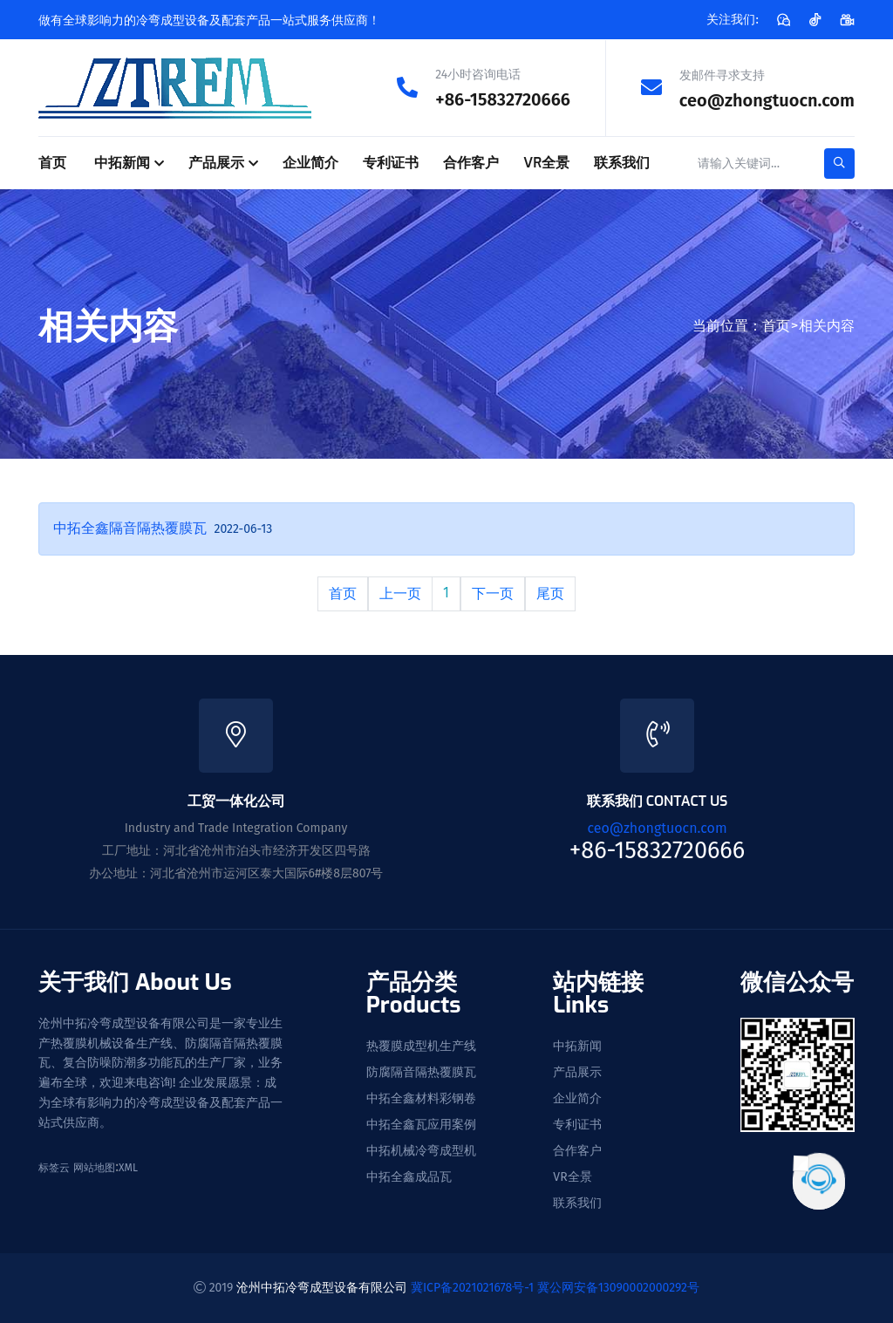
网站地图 (94, 1167)
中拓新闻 (122, 162)
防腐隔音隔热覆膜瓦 (421, 1072)
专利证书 (391, 162)
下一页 (493, 592)
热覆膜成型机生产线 (421, 1046)
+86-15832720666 (502, 99)
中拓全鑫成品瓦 (409, 1176)
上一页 (400, 592)
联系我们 (622, 162)
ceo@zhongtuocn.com (767, 99)
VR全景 (546, 162)
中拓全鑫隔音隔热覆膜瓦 (130, 527)
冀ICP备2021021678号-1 (472, 1286)
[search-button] (839, 162)
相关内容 (827, 325)
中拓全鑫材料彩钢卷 (421, 1098)
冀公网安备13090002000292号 (618, 1286)
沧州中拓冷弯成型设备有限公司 (321, 1286)
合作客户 (471, 162)
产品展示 (216, 162)
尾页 (550, 592)
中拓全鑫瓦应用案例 (421, 1124)
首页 (52, 162)
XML (128, 1167)
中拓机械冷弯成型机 (421, 1150)
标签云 (54, 1167)
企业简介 (310, 162)
